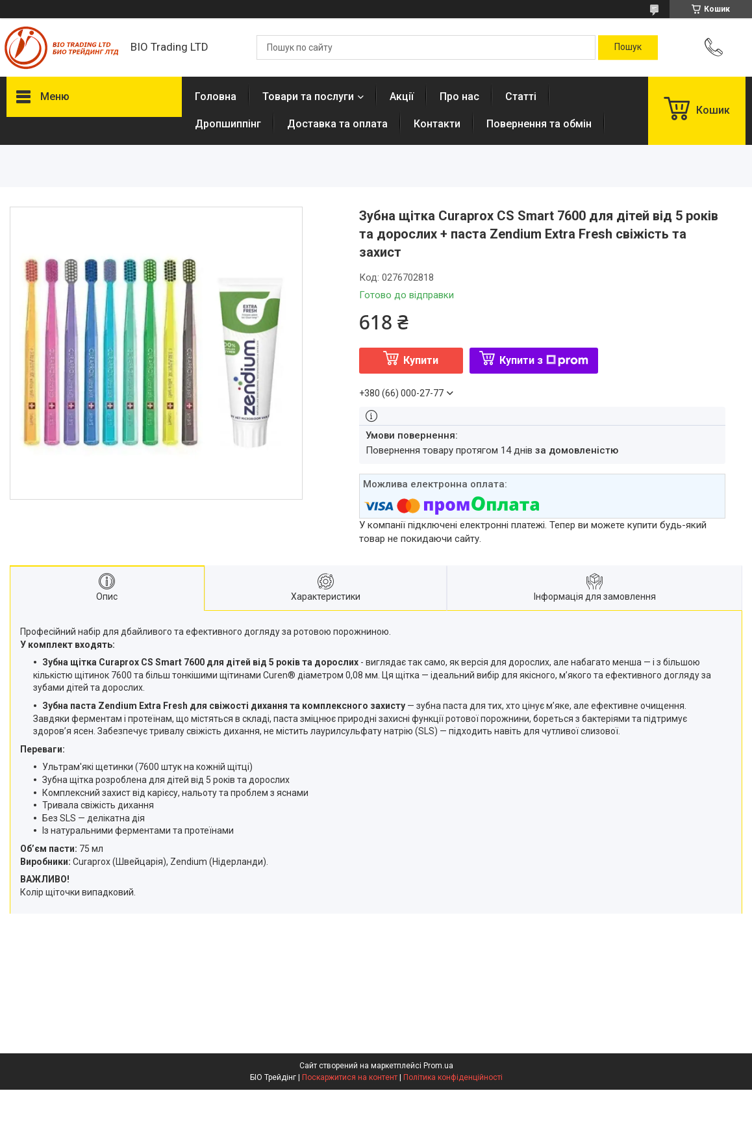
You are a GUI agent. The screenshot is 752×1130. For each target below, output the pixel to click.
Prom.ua (438, 1065)
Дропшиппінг (228, 124)
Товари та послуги (308, 96)
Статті (520, 96)
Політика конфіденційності (453, 1077)
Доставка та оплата (337, 124)
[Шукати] (628, 47)
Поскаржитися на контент (349, 1077)
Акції (402, 96)
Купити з (543, 360)
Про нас (459, 96)
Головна (215, 96)
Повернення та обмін (539, 124)
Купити (420, 360)
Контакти (437, 124)
